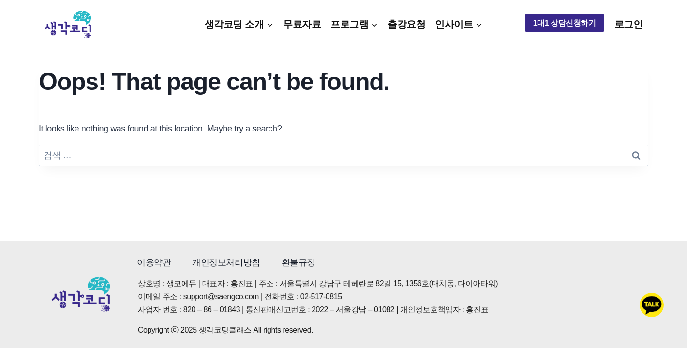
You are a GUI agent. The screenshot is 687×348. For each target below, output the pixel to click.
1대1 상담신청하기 (564, 23)
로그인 (628, 24)
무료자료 (302, 24)
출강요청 (406, 24)
